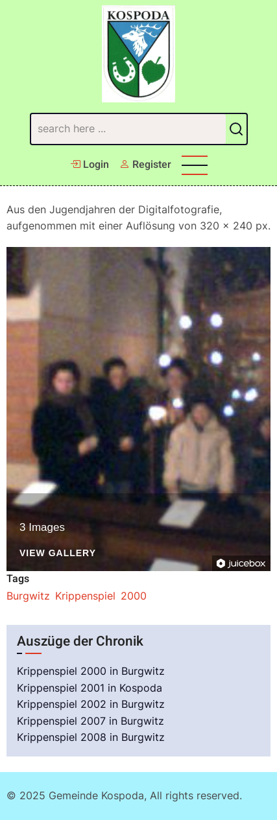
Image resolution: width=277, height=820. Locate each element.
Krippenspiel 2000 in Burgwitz (91, 670)
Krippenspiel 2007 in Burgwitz (90, 720)
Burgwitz (28, 595)
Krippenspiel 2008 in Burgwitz (91, 737)
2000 (134, 595)
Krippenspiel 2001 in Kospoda (89, 687)
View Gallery (57, 553)
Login (89, 164)
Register (145, 164)
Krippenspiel (85, 595)
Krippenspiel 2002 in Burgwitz (91, 703)
